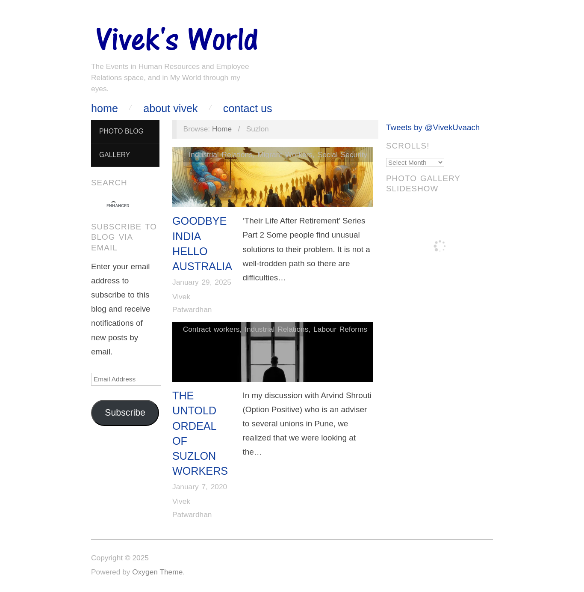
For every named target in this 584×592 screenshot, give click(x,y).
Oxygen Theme (157, 572)
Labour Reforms (340, 329)
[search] (117, 205)
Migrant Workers (285, 154)
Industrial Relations (220, 154)
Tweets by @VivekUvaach (433, 127)
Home (104, 108)
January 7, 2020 (199, 486)
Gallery (114, 154)
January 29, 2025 (201, 282)
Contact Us (247, 108)
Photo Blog (121, 131)
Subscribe (125, 413)
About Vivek (170, 108)
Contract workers (211, 329)
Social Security (343, 154)
